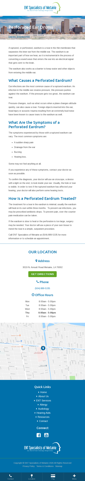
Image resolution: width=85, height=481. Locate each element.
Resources (43, 417)
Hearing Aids (43, 413)
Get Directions (42, 274)
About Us (43, 396)
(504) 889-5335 (42, 288)
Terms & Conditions (45, 466)
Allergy (43, 404)
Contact (43, 421)
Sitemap (58, 466)
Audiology (43, 408)
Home (43, 392)
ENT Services (43, 400)
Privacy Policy (29, 466)
